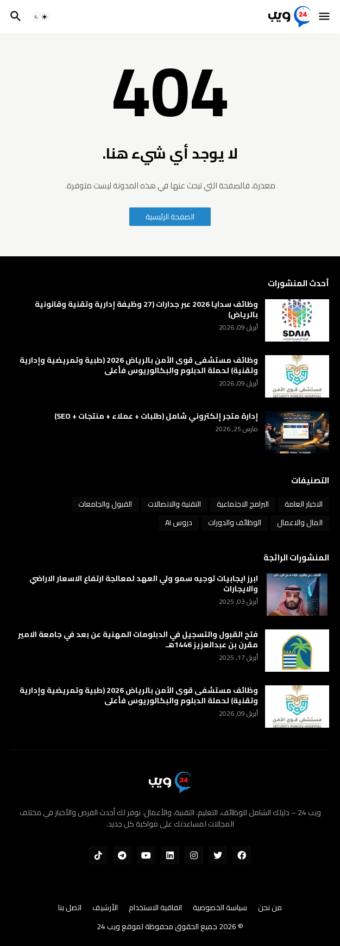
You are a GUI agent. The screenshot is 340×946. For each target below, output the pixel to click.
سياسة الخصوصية (220, 908)
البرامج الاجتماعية (243, 504)
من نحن (270, 908)
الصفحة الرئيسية (170, 217)
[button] (325, 17)
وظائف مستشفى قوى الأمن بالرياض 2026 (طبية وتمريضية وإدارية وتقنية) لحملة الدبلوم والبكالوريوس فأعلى (139, 365)
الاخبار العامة (304, 504)
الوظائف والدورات (234, 522)
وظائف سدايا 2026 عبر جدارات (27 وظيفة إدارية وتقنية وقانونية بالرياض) (146, 309)
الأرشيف (105, 908)
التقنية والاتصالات (174, 504)
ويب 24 (108, 926)
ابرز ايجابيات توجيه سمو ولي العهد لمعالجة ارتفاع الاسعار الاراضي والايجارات (143, 583)
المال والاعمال (300, 522)
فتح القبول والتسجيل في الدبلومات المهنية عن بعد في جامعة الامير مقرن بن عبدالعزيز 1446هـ (138, 639)
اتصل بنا (69, 908)
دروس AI (178, 522)
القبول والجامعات (105, 504)
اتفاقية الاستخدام (155, 908)
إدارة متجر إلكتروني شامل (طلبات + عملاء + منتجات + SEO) (156, 416)
